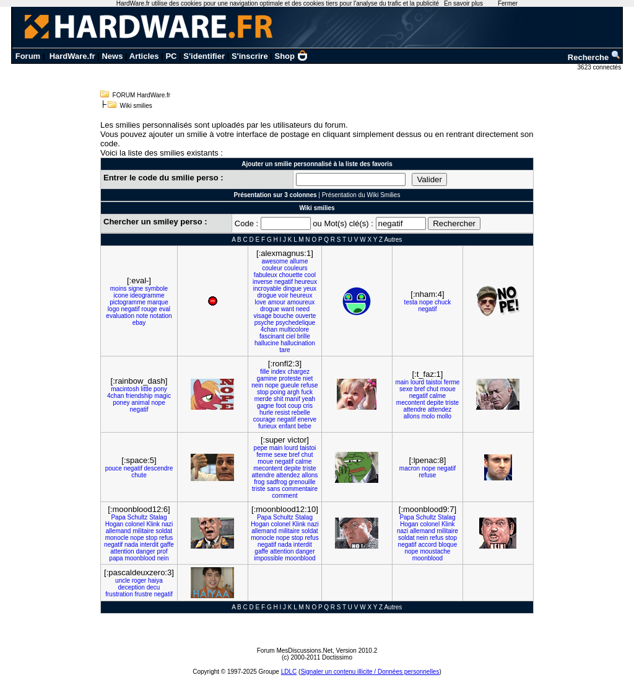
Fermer (508, 3)
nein (257, 385)
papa (116, 558)
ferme (452, 382)
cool (310, 275)
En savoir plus (463, 3)
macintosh (125, 389)
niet (308, 378)
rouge (149, 309)
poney (121, 402)
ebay (139, 322)
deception (131, 587)
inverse (262, 281)
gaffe (167, 544)
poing (278, 392)
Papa (118, 517)
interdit (149, 544)
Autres (393, 239)
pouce (113, 468)
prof (162, 551)
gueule (289, 385)
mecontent (410, 402)
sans (273, 488)
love (260, 302)
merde (263, 398)
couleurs (296, 268)
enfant (287, 426)
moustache (435, 551)
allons (412, 416)
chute (138, 475)
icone (120, 295)
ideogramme (147, 295)
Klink (153, 524)
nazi (167, 524)
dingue (292, 288)
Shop (291, 56)
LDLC (289, 671)
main (402, 382)
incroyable (267, 288)
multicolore (294, 329)
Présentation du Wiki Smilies (361, 195)
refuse (309, 385)
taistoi (434, 382)
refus (166, 537)
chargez (298, 371)
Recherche (594, 57)
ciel (290, 336)
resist (282, 412)
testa (411, 302)
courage (264, 419)
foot (281, 405)
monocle (117, 537)
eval (164, 309)
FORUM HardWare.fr (142, 95)
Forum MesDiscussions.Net (294, 650)
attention (122, 551)
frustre (143, 594)
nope (426, 302)
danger (145, 551)
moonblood (139, 558)
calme (437, 395)
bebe (304, 426)
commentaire (300, 488)
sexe (405, 389)
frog (259, 482)
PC (170, 56)
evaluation (120, 315)
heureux (306, 281)
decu (153, 587)
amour (276, 302)
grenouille (302, 482)
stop (263, 392)
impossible (268, 558)
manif (292, 398)
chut (432, 389)
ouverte (305, 315)
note (142, 315)
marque (157, 302)
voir (283, 295)
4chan (269, 329)
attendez (439, 409)
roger (139, 580)
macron (409, 468)
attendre (414, 409)
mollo (443, 416)
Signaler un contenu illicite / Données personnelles (369, 671)
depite (435, 402)
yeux (309, 288)
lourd (417, 382)
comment (284, 495)
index (278, 371)
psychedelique (295, 322)
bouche (283, 315)
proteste (290, 378)
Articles (144, 56)
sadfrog (276, 482)
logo (113, 309)
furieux (267, 426)
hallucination (297, 343)
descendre (158, 468)
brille (303, 336)
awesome (274, 261)
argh (293, 392)
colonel (135, 524)
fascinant (271, 336)
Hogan (114, 524)
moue (448, 389)
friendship (139, 395)
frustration (118, 594)
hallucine (266, 343)
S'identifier (204, 56)
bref (419, 389)
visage (263, 315)
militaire (143, 531)
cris (308, 405)
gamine (267, 378)
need (303, 309)
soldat (163, 531)
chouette (290, 275)
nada (131, 544)
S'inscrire (250, 56)
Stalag (158, 517)
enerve (307, 419)
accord (427, 544)
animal (140, 402)
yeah (308, 398)
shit (279, 398)
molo (428, 416)
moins (118, 288)
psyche (264, 322)
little (146, 389)
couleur (272, 268)
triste (452, 402)
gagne (265, 405)
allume (299, 261)
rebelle (301, 412)
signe (135, 288)
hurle (266, 412)
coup (295, 405)
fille (264, 371)
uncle (122, 580)
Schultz (138, 517)
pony (160, 389)
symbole (156, 288)
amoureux (301, 302)
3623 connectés (600, 67)
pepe (260, 447)
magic (162, 395)
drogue (266, 295)
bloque (447, 544)
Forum (27, 56)
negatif (130, 309)
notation (161, 315)
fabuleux (265, 275)
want (287, 309)
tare (284, 350)
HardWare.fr (72, 56)
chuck (443, 302)
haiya (155, 580)
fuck (307, 392)
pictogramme (127, 302)
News (112, 56)
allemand (118, 531)
